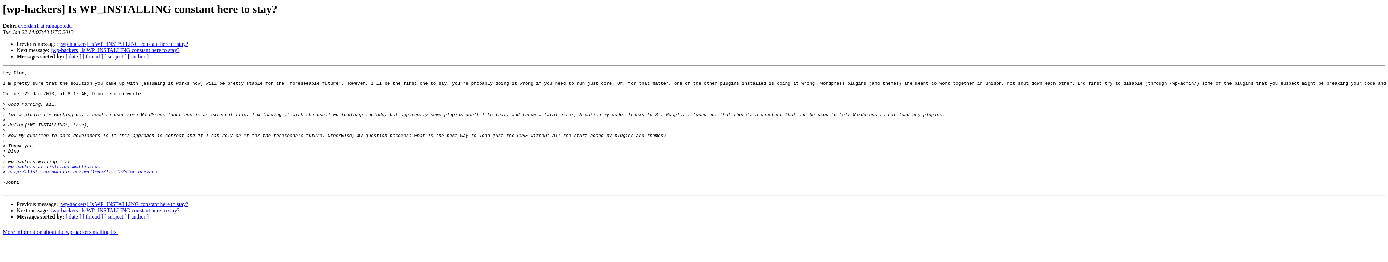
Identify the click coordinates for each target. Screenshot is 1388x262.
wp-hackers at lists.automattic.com (54, 186)
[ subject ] (115, 56)
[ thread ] (93, 56)
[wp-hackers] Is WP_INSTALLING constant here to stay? (123, 44)
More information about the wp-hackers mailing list (60, 256)
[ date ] (73, 56)
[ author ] (138, 56)
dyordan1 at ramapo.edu (45, 26)
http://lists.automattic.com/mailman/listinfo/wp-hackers (82, 192)
